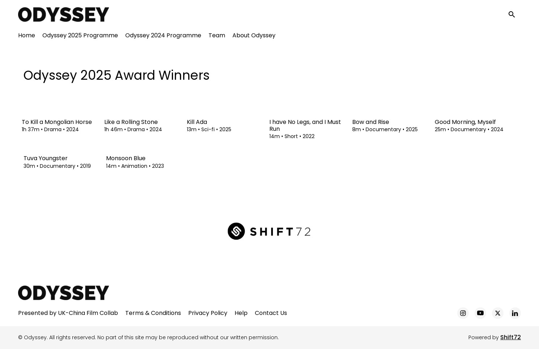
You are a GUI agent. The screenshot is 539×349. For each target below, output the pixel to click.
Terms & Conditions (153, 313)
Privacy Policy (207, 313)
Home (26, 36)
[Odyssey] (63, 293)
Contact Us (271, 313)
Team (217, 36)
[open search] (514, 15)
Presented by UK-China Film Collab (68, 313)
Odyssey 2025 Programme (80, 36)
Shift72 (510, 337)
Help (241, 313)
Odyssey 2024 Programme (163, 36)
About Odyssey (253, 36)
